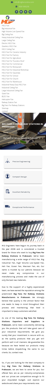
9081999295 (22, 6)
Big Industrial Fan (8, 28)
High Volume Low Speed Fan (13, 31)
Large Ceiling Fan (8, 40)
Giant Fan (5, 93)
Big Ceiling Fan (7, 34)
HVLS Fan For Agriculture (11, 58)
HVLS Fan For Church (10, 79)
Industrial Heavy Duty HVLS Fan (14, 84)
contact (5, 111)
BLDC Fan (5, 96)
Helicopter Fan (7, 99)
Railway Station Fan (9, 102)
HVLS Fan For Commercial (12, 64)
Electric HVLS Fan (8, 43)
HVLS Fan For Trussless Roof (13, 61)
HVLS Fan (5, 25)
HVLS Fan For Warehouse (12, 81)
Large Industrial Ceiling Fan (12, 90)
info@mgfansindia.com (22, 2)
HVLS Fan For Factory (10, 55)
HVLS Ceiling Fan (8, 49)
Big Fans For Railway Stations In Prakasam (20, 138)
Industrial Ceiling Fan (10, 87)
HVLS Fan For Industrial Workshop (15, 70)
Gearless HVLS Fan (9, 46)
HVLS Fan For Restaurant (11, 67)
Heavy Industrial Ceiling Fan (12, 37)
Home (5, 132)
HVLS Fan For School (10, 76)
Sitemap (5, 108)
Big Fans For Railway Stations (13, 105)
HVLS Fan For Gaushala (11, 73)
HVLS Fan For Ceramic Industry (14, 52)
